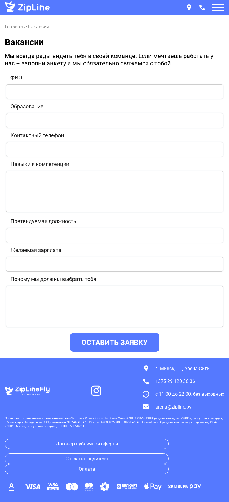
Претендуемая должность (43, 221)
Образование (27, 107)
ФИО (16, 78)
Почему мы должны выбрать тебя (53, 279)
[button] (218, 8)
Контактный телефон (37, 135)
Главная (14, 26)
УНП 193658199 (139, 418)
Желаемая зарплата (35, 250)
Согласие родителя (87, 459)
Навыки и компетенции (39, 164)
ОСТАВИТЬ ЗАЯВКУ (114, 342)
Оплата (87, 469)
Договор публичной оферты (87, 444)
